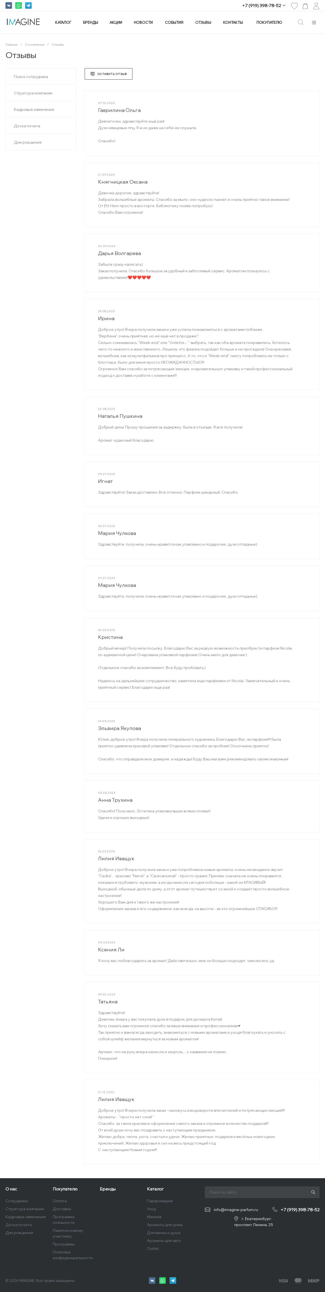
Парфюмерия (160, 1200)
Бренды (108, 1189)
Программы (64, 1244)
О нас (11, 1189)
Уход (151, 1208)
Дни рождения (19, 1232)
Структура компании (24, 1208)
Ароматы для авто (164, 1240)
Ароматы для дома (164, 1224)
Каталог (155, 1189)
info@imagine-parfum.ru (236, 1209)
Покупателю (65, 1189)
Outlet (153, 1248)
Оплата (60, 1200)
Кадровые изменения (25, 1216)
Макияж (154, 1216)
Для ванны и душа (163, 1232)
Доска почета (18, 1224)
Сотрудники (16, 1200)
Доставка (62, 1208)
